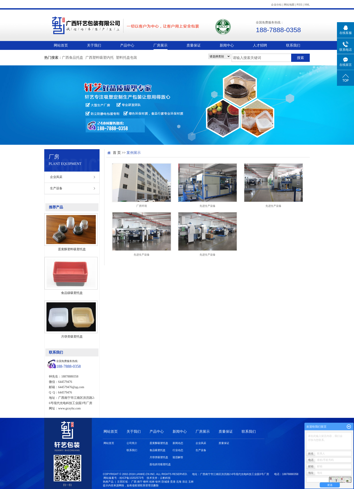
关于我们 (94, 45)
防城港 (165, 481)
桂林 (152, 481)
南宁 (139, 481)
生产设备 (56, 188)
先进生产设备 (207, 205)
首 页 (117, 153)
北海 (178, 481)
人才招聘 (260, 45)
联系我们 (293, 45)
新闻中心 (227, 45)
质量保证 (194, 45)
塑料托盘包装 (126, 57)
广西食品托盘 (72, 57)
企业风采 (56, 177)
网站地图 (289, 4)
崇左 (185, 481)
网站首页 (61, 45)
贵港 (172, 481)
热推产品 (108, 481)
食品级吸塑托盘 (72, 293)
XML (307, 4)
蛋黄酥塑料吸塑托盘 (72, 249)
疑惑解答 (178, 457)
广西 (134, 481)
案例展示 (134, 153)
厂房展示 (160, 45)
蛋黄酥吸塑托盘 (159, 443)
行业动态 (178, 450)
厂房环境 (141, 205)
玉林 (191, 481)
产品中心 (127, 45)
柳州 (145, 481)
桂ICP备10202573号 (131, 477)
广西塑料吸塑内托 (99, 57)
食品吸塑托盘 (157, 450)
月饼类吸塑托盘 (72, 336)
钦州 (158, 481)
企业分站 (276, 4)
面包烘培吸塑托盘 (160, 464)
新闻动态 (178, 443)
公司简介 (132, 443)
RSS (299, 4)
